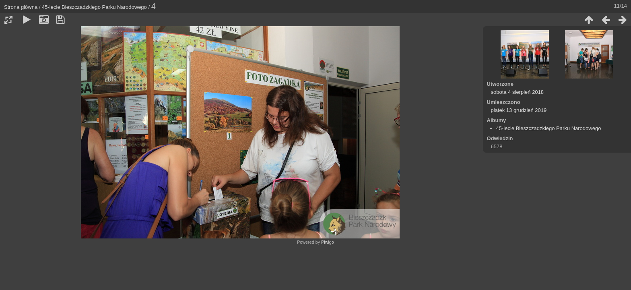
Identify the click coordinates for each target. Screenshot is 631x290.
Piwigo (327, 242)
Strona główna (20, 7)
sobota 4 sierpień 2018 (517, 92)
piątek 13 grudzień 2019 (519, 110)
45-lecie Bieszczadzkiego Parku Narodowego (94, 7)
